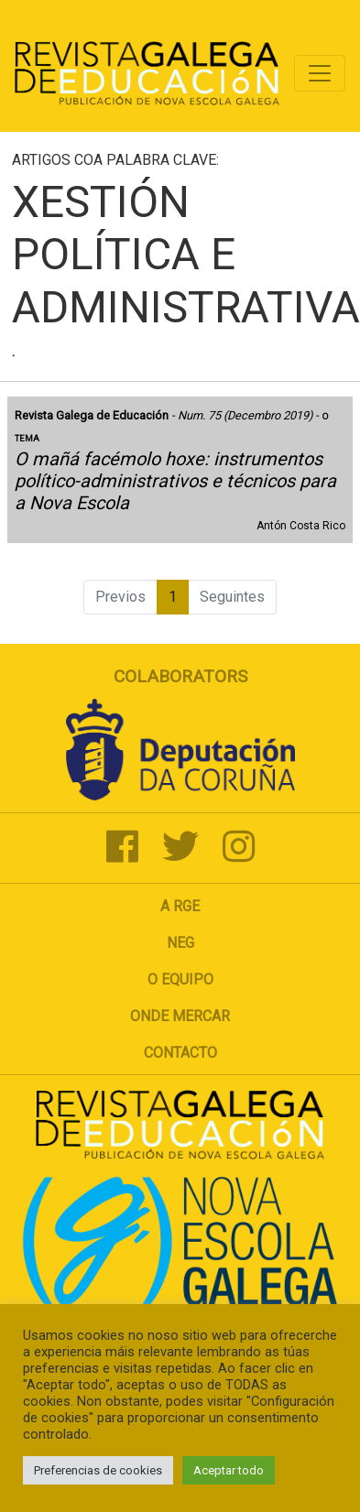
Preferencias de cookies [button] (98, 1470)
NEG (180, 943)
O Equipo (180, 979)
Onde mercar (180, 1016)
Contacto (180, 1052)
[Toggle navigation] (319, 73)
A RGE (180, 906)
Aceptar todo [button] (228, 1470)
